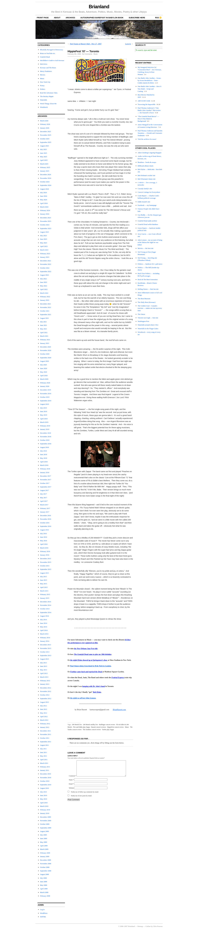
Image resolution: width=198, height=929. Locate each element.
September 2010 (45, 785)
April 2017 (44, 501)
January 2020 (44, 386)
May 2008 (43, 885)
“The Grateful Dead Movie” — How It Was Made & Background (148, 118)
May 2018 (43, 458)
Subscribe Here (137, 18)
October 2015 (44, 566)
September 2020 (45, 358)
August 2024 (44, 189)
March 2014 (44, 634)
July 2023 (43, 236)
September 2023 (45, 228)
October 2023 (44, 225)
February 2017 (45, 508)
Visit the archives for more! (147, 139)
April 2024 (44, 203)
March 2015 (44, 591)
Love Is (128, 44)
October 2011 (44, 738)
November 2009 (45, 821)
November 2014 (45, 605)
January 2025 (44, 171)
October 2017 (44, 483)
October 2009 (44, 824)
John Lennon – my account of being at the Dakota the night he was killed (150, 242)
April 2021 (44, 332)
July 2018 (43, 451)
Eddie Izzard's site (144, 202)
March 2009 (44, 849)
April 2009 (44, 846)
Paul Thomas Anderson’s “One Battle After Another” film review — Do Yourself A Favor (149, 110)
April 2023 (44, 246)
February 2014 (45, 638)
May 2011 (43, 756)
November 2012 (45, 691)
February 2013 (45, 681)
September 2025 (45, 142)
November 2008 (45, 864)
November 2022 (45, 264)
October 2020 (44, 354)
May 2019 (43, 415)
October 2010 (44, 781)
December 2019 (45, 390)
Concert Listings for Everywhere (149, 192)
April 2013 (44, 673)
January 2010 (44, 813)
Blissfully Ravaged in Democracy (51, 50)
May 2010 (43, 799)
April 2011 (43, 759)
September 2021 (45, 314)
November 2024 (45, 178)
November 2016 (45, 519)
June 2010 (43, 795)
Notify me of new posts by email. (81, 799)
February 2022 (45, 297)
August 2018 (44, 447)
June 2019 (43, 411)
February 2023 (45, 254)
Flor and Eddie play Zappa (81, 727)
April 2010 (44, 803)
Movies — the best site (145, 248)
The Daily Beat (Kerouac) (146, 302)
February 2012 (45, 724)
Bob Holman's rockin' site (146, 175)
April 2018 (44, 462)
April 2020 (44, 375)
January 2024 (44, 214)
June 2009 (43, 838)
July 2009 (43, 835)
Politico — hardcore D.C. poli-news (150, 264)
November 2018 (45, 437)
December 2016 (45, 515)
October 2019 (44, 397)
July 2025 (43, 149)
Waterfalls (43, 100)
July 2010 (43, 792)
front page (43, 18)
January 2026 (44, 128)
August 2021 (44, 318)
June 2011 (43, 752)
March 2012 (44, 720)
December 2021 (45, 304)
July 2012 (43, 706)
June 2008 (43, 882)
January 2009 (44, 856)
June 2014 (43, 623)
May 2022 (43, 286)
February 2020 (45, 383)
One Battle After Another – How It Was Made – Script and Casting (149, 88)
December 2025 (45, 131)
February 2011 (45, 767)
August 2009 (44, 831)
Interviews (43, 64)
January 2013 (44, 684)
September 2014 (45, 612)
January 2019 (44, 429)
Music (42, 78)
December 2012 (45, 688)
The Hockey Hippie (47, 96)
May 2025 (43, 157)
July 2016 (43, 533)
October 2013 (44, 652)
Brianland (99, 6)
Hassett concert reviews (98, 727)
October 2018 (44, 440)
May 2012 (43, 713)
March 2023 (44, 250)
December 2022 (45, 261)
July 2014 (43, 620)
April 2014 (44, 630)
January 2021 (44, 343)
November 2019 (45, 394)
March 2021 (44, 336)
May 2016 (43, 541)
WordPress (43, 913)
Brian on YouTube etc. (47, 53)
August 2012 (44, 702)
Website (71, 791)
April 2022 (44, 289)
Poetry (42, 86)
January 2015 (44, 598)
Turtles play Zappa (108, 729)
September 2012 (45, 698)
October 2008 (44, 867)
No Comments (87, 54)
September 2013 (45, 655)
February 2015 (45, 594)
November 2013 (45, 648)
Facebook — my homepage (147, 205)
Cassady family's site (145, 189)
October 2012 (44, 695)
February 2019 (45, 426)
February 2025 (45, 167)
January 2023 (44, 257)
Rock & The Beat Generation (148, 279)
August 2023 (44, 232)
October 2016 (44, 523)
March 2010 (44, 806)
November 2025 (45, 135)
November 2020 (45, 350)
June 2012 (43, 709)
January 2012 (44, 727)
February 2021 (45, 340)
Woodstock (44, 107)
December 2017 (45, 476)
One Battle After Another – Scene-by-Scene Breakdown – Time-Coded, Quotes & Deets (149, 80)
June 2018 (43, 454)
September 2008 (45, 871)
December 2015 (45, 558)
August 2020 (44, 361)
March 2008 (44, 892)
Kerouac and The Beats (48, 68)
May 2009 (43, 842)
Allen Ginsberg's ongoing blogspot (149, 153)
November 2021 (45, 307)
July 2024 (43, 193)
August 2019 (44, 404)
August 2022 (44, 275)
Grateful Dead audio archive (147, 221)
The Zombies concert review (92, 729)
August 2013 (44, 659)
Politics (42, 89)
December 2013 (45, 645)
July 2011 (43, 749)
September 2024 (45, 185)
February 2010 (45, 810)
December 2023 (45, 218)
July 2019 (43, 408)
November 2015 (45, 562)
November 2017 (45, 480)
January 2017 (44, 512)
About (57, 18)
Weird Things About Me (48, 104)
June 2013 (43, 666)
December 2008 (45, 860)
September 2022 (45, 271)
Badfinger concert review (107, 724)
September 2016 (45, 526)
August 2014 (44, 616)
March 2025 (44, 164)
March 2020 (44, 379)
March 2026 (44, 121)
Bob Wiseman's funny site (147, 179)
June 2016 (43, 537)
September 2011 (45, 742)
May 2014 (43, 627)
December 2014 (45, 602)
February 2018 (45, 469)
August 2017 (44, 490)
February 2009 (45, 853)
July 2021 (43, 322)
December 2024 (45, 174)
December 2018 (45, 433)
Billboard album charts (145, 166)
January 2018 (44, 472)
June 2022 (43, 282)
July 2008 (43, 878)
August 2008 (44, 874)
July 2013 (43, 663)
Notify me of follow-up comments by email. (85, 795)
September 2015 (45, 569)
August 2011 (44, 745)
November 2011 (45, 734)
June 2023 (43, 239)
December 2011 (45, 731)
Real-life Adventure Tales (49, 93)
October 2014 (44, 609)
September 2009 (45, 828)
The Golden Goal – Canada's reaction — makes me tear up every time (150, 308)
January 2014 (44, 641)
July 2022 (43, 279)
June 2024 (43, 196)
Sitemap (140, 926)
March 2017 (44, 505)
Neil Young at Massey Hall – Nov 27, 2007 (86, 44)
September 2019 (45, 401)
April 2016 (44, 544)
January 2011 (44, 770)
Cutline (147, 926)
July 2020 (43, 365)
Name (71, 783)
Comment (72, 779)
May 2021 (43, 329)
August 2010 (44, 788)
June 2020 (43, 368)
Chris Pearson (158, 926)
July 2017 (43, 494)
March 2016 (44, 548)
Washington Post (143, 321)
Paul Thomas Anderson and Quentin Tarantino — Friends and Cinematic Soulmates (150, 133)
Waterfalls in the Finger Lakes (148, 329)
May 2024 (43, 200)
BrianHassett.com (119, 710)
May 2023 (43, 243)
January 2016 (44, 555)
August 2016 (44, 530)
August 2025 (44, 146)
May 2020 (43, 372)
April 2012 (44, 716)
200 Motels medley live (90, 724)
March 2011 (44, 763)
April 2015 (44, 587)
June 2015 (43, 580)
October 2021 (44, 311)
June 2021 (43, 325)
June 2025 (43, 153)
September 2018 (45, 444)
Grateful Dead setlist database (148, 224)
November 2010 (45, 778)
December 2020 (45, 347)
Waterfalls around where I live (148, 325)
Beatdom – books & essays (147, 162)
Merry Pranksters (46, 71)
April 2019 (44, 419)
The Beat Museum (144, 299)
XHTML (43, 917)
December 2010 (45, 774)
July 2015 (43, 577)
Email (71, 787)
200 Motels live (77, 724)
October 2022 (44, 268)
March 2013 (44, 677)
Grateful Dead (45, 57)
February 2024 (45, 210)
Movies (42, 75)
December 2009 (45, 817)
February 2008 (45, 896)
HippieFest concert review (115, 727)
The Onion (141, 314)
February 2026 (45, 124)
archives (70, 18)
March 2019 (44, 422)
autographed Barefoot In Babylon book (101, 18)
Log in (42, 909)
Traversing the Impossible (146, 104)
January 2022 (44, 300)
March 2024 (44, 207)
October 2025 (44, 139)
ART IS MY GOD (144, 101)
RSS (157, 18)
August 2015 (44, 573)
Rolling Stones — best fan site (148, 289)
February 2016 (45, 551)
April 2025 (44, 160)
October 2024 (44, 182)
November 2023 (45, 221)
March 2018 (44, 465)
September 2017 (45, 487)
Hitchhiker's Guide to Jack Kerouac (52, 60)
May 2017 (43, 498)
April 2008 (44, 889)
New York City (45, 82)
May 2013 (43, 670)
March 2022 (44, 293)
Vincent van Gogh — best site (148, 318)
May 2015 (43, 584)
